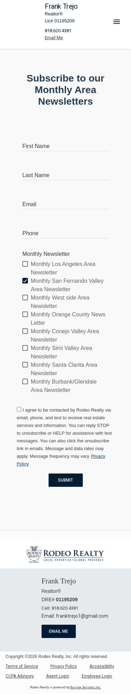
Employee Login (97, 676)
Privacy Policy (63, 666)
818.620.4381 (58, 30)
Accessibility (101, 666)
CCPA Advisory (20, 676)
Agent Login (57, 676)
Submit (65, 480)
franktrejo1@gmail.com (82, 616)
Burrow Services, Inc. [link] (85, 687)
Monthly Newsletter (46, 254)
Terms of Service (22, 666)
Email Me (58, 631)
